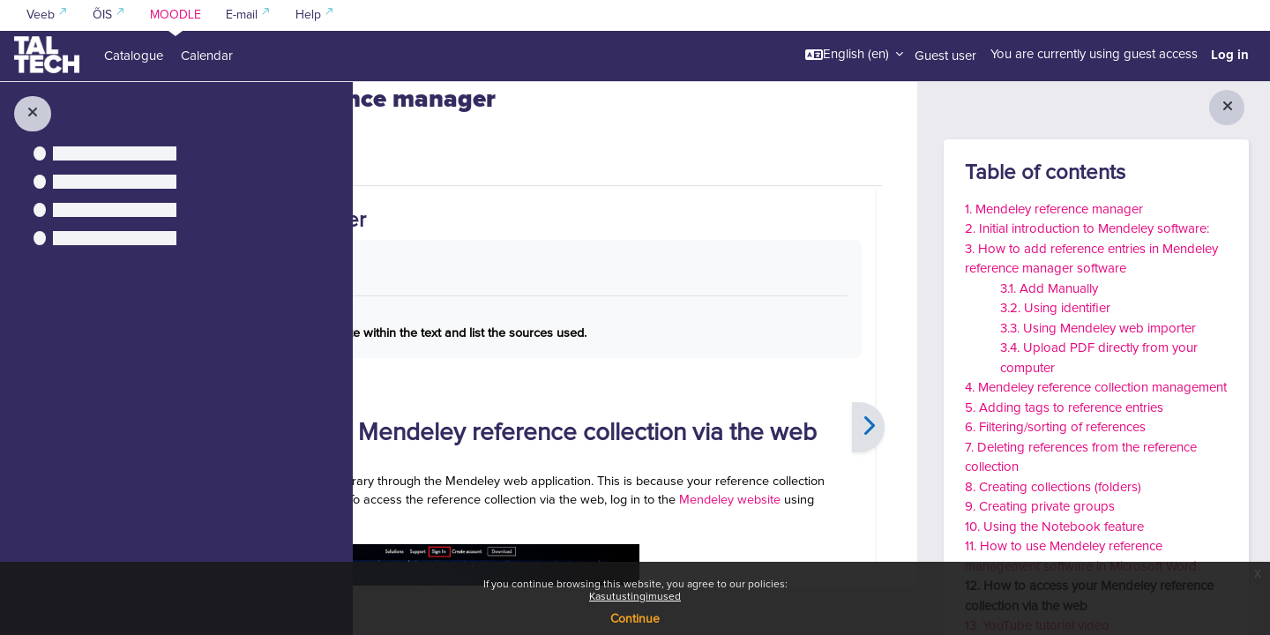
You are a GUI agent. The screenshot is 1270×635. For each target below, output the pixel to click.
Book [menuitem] (424, 206)
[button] (854, 54)
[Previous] (401, 498)
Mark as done (468, 316)
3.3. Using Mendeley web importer (1098, 328)
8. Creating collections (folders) (1053, 487)
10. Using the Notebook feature (1054, 527)
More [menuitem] (483, 205)
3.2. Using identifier (1055, 308)
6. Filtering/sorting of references (1055, 427)
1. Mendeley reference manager (1054, 209)
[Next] (868, 498)
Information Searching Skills (480, 103)
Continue (635, 619)
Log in (1230, 55)
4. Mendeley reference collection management (1096, 387)
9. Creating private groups (1040, 506)
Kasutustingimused (635, 597)
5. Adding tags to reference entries (1064, 408)
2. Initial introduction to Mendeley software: (1087, 228)
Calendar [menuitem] (207, 56)
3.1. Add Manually (1049, 288)
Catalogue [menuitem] (133, 56)
